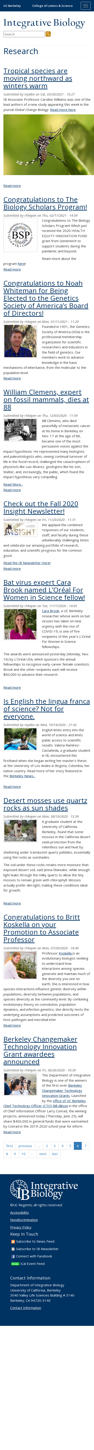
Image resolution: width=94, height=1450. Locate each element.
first (9, 1145)
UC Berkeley (12, 6)
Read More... (13, 484)
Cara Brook (50, 610)
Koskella (65, 953)
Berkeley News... (22, 776)
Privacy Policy (20, 1227)
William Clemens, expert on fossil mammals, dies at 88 (46, 399)
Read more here (63, 109)
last (55, 1153)
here (21, 263)
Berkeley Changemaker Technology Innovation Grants (62, 1090)
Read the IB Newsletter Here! (27, 562)
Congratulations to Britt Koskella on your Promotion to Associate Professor (41, 928)
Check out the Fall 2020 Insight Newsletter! (40, 507)
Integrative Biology (44, 23)
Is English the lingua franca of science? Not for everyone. (46, 708)
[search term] (24, 34)
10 (24, 1153)
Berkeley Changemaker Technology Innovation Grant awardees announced (40, 1050)
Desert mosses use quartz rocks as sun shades (45, 804)
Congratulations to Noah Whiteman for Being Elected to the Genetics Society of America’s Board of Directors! (45, 298)
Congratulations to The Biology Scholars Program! (45, 203)
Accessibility (19, 1212)
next (42, 1153)
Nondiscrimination (24, 1219)
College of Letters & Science (52, 6)
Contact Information (25, 1307)
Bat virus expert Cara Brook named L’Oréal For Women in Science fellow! (44, 590)
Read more (12, 185)
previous (25, 1145)
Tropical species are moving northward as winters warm (37, 78)
